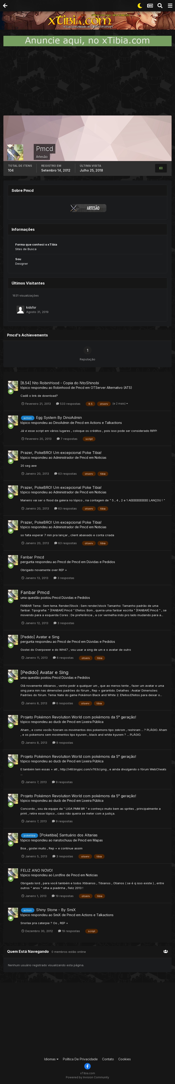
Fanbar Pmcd (32, 557)
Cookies (124, 1059)
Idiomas (51, 1059)
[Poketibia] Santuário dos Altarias (69, 835)
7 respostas (67, 439)
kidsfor (31, 307)
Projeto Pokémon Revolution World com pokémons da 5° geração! (78, 717)
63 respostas (65, 473)
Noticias (100, 457)
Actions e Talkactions (106, 423)
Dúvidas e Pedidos (101, 562)
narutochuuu (62, 840)
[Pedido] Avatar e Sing (40, 637)
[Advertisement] (87, 81)
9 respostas (62, 742)
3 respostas (64, 578)
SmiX (57, 915)
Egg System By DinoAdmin (59, 417)
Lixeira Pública (92, 722)
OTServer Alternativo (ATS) (111, 388)
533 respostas (68, 403)
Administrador (63, 457)
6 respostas (63, 657)
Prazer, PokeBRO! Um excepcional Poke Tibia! (61, 452)
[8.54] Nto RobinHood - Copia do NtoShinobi (60, 383)
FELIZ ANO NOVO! (37, 870)
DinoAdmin (61, 423)
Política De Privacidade (80, 1059)
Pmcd (80, 388)
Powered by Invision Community (87, 1077)
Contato (108, 1059)
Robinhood (61, 388)
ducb (57, 722)
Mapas (98, 840)
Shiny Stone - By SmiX (56, 909)
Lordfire (59, 875)
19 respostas (63, 896)
